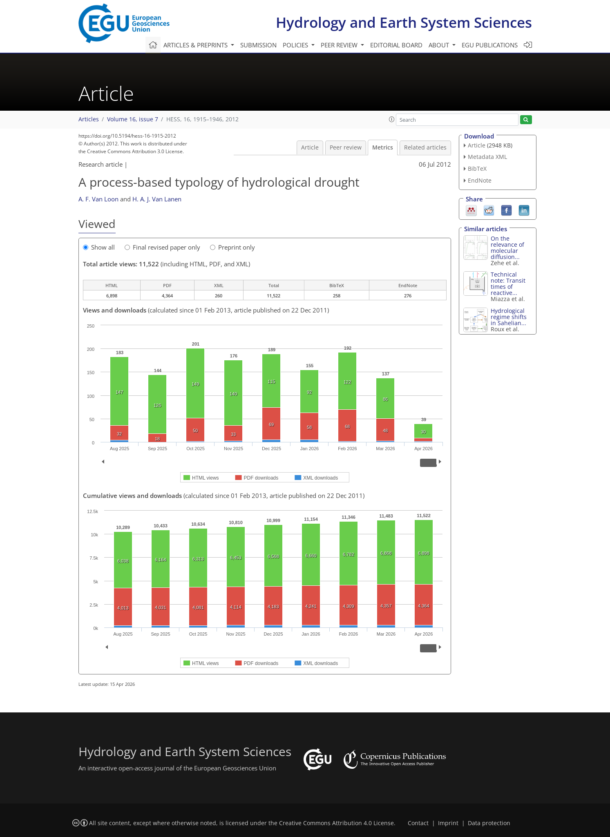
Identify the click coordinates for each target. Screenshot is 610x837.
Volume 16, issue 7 (132, 119)
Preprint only (232, 247)
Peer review (346, 147)
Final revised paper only (162, 247)
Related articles (425, 147)
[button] (392, 119)
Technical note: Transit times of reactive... (508, 283)
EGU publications (490, 45)
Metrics (382, 147)
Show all (99, 247)
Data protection (489, 823)
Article (310, 147)
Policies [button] (296, 45)
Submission (258, 45)
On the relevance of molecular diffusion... (507, 247)
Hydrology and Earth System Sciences (404, 22)
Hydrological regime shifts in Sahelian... (509, 317)
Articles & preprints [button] (196, 45)
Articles (88, 119)
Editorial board (396, 45)
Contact (418, 823)
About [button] (440, 45)
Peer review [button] (340, 45)
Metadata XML (487, 157)
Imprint (448, 823)
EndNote (480, 180)
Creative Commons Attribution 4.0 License (336, 823)
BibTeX (477, 168)
